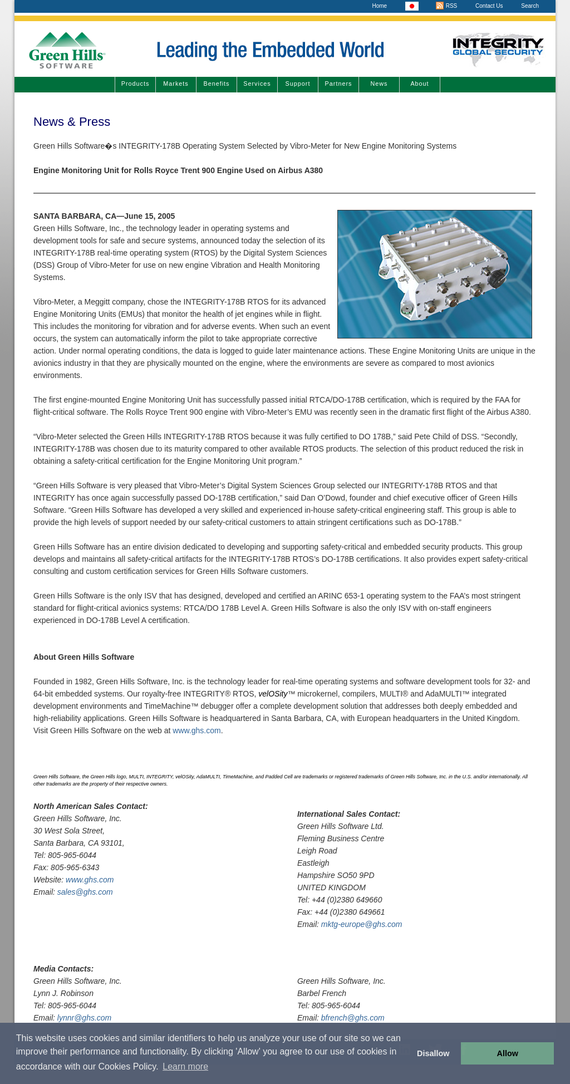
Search (530, 6)
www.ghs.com (196, 730)
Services (257, 83)
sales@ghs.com (85, 891)
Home (379, 6)
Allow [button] (507, 1053)
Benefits (216, 83)
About (419, 83)
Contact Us (489, 6)
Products (135, 83)
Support (298, 83)
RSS (446, 6)
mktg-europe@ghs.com (361, 924)
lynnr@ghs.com (84, 1017)
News (379, 83)
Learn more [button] (185, 1066)
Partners (338, 83)
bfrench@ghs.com (353, 1017)
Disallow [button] (433, 1053)
